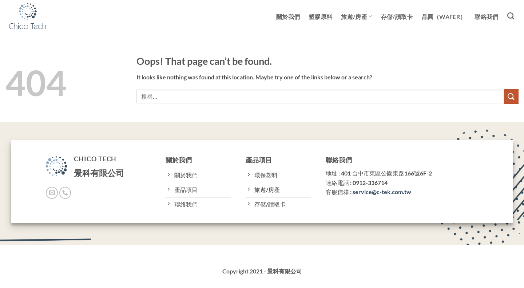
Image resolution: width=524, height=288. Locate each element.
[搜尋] (511, 16)
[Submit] (511, 96)
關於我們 (288, 16)
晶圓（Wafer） (444, 16)
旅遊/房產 (356, 16)
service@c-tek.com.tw (382, 191)
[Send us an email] (52, 193)
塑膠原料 (320, 16)
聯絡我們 (486, 16)
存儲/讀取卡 (397, 16)
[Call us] (65, 193)
